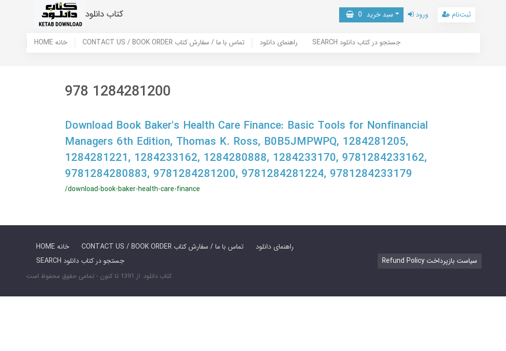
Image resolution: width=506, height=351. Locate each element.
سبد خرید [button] (369, 14)
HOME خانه (50, 43)
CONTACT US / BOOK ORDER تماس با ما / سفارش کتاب (163, 43)
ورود (418, 14)
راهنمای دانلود (279, 43)
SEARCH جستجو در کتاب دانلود (356, 43)
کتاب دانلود (104, 14)
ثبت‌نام (456, 14)
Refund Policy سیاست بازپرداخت (429, 260)
